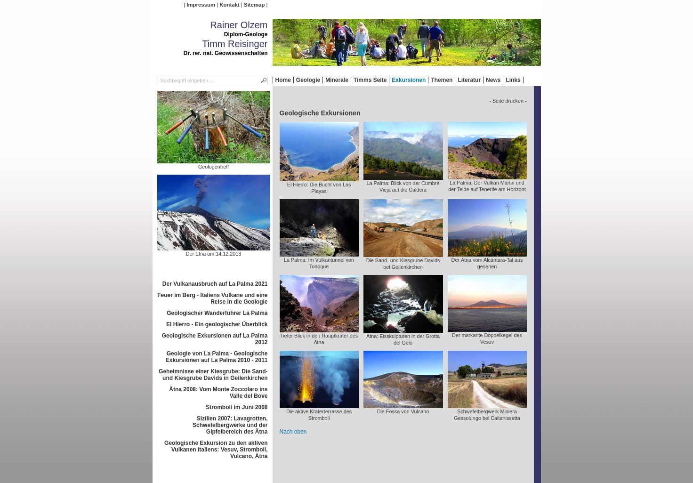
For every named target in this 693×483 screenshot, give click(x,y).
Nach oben (293, 431)
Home (283, 80)
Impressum (200, 5)
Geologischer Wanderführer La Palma (217, 313)
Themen (441, 80)
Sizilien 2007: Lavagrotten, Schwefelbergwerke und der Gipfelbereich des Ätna (230, 425)
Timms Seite (370, 80)
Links (513, 80)
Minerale (336, 80)
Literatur (469, 80)
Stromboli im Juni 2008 (236, 407)
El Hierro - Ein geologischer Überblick (216, 324)
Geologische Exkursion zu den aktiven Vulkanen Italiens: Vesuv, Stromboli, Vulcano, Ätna (215, 449)
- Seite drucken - (507, 101)
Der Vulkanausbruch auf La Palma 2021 (215, 284)
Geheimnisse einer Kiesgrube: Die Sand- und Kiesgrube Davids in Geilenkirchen (213, 374)
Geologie (308, 80)
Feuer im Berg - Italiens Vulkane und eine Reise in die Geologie (212, 298)
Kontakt (229, 5)
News (493, 80)
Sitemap (254, 5)
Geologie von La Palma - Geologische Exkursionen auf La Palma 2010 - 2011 (217, 356)
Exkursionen (409, 80)
